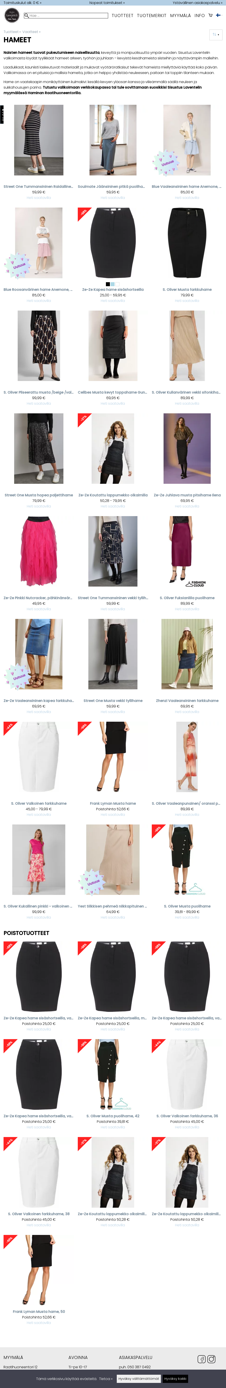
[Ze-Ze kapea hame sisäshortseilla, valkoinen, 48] (39, 988)
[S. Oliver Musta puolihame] (187, 874)
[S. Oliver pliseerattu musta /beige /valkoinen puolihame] (39, 360)
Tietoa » (106, 1378)
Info (200, 16)
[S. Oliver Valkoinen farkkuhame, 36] (187, 1086)
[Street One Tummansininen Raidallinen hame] (39, 154)
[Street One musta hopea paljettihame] (39, 463)
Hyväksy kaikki (175, 1378)
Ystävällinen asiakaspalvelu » (197, 2)
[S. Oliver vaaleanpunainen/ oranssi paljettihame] (187, 771)
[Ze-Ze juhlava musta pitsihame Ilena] (187, 463)
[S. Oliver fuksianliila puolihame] (187, 565)
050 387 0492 (139, 1367)
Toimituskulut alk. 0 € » (22, 2)
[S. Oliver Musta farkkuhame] (187, 257)
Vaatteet (31, 31)
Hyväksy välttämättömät (139, 1378)
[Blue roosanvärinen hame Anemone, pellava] (39, 257)
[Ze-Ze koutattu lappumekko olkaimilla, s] (187, 1184)
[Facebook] (202, 1360)
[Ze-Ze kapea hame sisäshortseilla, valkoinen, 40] (39, 1086)
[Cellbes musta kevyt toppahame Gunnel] (113, 360)
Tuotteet (122, 16)
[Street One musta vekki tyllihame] (113, 668)
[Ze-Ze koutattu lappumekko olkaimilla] (113, 463)
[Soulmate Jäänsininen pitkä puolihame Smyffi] (113, 154)
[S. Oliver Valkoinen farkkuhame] (39, 771)
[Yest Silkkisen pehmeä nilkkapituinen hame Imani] (113, 874)
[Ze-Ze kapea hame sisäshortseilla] (113, 257)
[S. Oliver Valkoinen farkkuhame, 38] (39, 1184)
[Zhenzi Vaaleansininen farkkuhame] (187, 668)
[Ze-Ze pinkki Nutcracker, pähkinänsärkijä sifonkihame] (39, 565)
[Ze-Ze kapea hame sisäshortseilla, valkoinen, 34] (187, 988)
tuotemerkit (152, 16)
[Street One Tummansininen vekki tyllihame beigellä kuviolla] (113, 565)
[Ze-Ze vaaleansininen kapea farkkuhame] (39, 668)
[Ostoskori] (210, 15)
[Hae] (66, 15)
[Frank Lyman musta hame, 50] (39, 1282)
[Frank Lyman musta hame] (113, 771)
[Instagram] (211, 1360)
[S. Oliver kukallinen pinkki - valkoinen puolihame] (39, 874)
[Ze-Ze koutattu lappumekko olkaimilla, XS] (113, 1184)
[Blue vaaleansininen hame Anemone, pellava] (187, 154)
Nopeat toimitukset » (107, 2)
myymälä (180, 16)
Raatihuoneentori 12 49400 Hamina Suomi (20, 1367)
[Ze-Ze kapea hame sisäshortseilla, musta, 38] (113, 988)
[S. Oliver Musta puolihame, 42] (113, 1086)
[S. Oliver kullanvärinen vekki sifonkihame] (187, 360)
